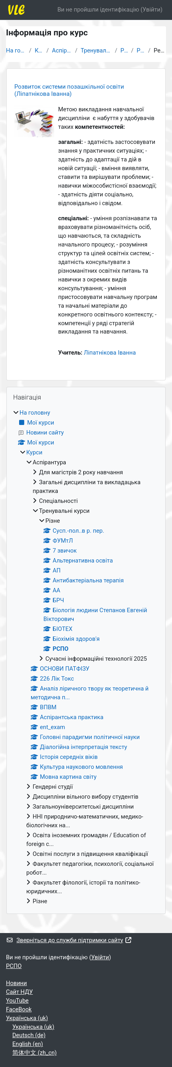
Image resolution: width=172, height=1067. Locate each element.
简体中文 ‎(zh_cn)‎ (34, 1052)
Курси (39, 50)
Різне (124, 50)
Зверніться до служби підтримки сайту (69, 940)
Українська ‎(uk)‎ (27, 1018)
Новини (16, 983)
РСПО (141, 50)
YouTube (17, 1000)
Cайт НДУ (19, 991)
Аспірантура (62, 50)
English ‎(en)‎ (27, 1044)
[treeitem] (86, 657)
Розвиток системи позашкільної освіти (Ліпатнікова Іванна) (69, 90)
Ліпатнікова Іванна (110, 352)
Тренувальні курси (96, 50)
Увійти (151, 9)
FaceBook (18, 1009)
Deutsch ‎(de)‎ (28, 1035)
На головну (16, 50)
